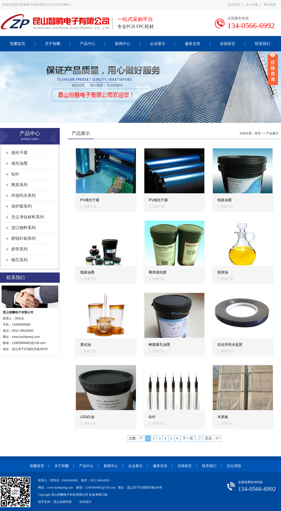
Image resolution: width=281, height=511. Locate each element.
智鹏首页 (17, 44)
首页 (258, 133)
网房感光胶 (158, 272)
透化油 (85, 344)
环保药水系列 (23, 195)
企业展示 (157, 44)
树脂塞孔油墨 (159, 344)
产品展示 (272, 133)
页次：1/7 (212, 438)
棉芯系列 (19, 260)
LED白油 (87, 417)
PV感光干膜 (89, 200)
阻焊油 (222, 272)
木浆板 (222, 417)
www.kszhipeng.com (26, 337)
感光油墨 (19, 163)
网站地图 (270, 4)
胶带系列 (19, 249)
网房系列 (19, 185)
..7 (199, 438)
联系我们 (262, 44)
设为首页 (234, 4)
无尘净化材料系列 (27, 217)
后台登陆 (234, 466)
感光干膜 (19, 152)
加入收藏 (252, 4)
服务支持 (192, 44)
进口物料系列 (23, 227)
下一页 (187, 438)
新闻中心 (122, 44)
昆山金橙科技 (62, 502)
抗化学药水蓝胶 (229, 344)
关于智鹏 (52, 44)
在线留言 (227, 44)
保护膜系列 (21, 206)
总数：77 (136, 438)
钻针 (15, 174)
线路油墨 (224, 200)
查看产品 (90, 206)
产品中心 (87, 44)
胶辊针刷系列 (23, 238)
